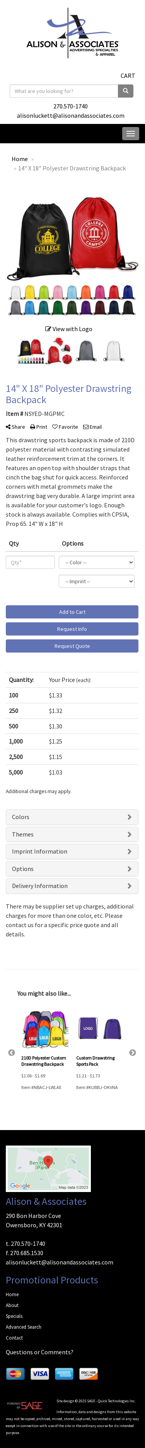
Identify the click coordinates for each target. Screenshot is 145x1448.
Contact (14, 1338)
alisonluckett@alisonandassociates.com (71, 115)
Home (12, 1294)
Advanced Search (23, 1327)
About (12, 1305)
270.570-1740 (70, 106)
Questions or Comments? (39, 1352)
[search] (125, 91)
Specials (14, 1316)
